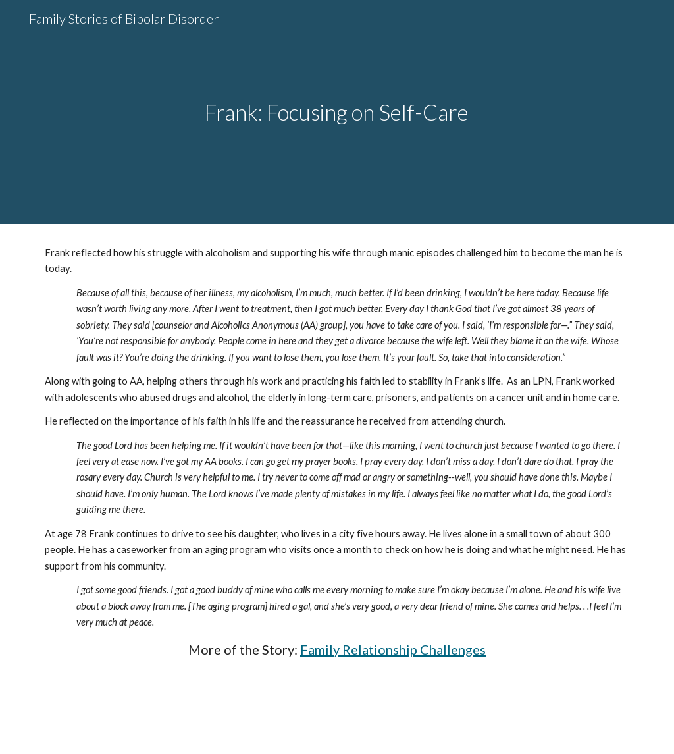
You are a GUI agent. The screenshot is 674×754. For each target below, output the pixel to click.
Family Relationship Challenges (393, 649)
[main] (336, 112)
